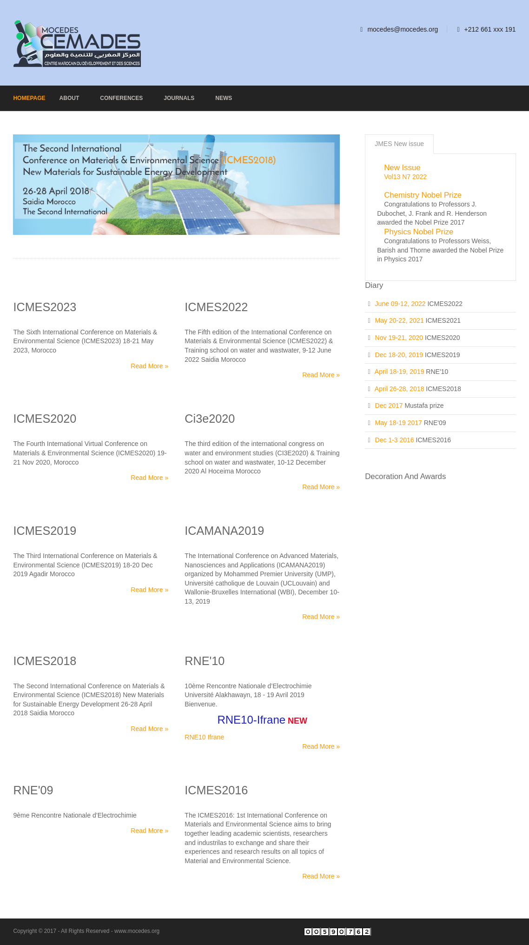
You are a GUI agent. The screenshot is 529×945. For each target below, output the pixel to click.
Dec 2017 (389, 405)
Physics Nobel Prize (418, 231)
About (69, 98)
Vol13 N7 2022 (405, 176)
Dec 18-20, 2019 (399, 355)
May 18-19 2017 (398, 422)
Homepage (29, 98)
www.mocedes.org (136, 931)
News (223, 98)
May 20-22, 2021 (399, 320)
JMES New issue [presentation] (399, 143)
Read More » (149, 366)
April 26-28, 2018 (399, 389)
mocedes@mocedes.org (402, 29)
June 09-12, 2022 (400, 303)
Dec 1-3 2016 (394, 440)
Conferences (121, 98)
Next (331, 178)
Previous (22, 178)
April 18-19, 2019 (399, 371)
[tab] (399, 144)
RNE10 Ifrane (204, 737)
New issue (402, 167)
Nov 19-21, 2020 (399, 337)
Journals (179, 98)
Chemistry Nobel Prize (423, 195)
